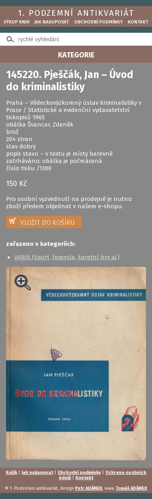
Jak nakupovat (51, 22)
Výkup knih (17, 22)
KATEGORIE (76, 55)
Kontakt (138, 22)
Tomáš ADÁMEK (131, 488)
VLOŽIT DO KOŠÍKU (47, 222)
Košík (11, 472)
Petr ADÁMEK (88, 488)
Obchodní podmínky (98, 22)
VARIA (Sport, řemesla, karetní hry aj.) (67, 257)
